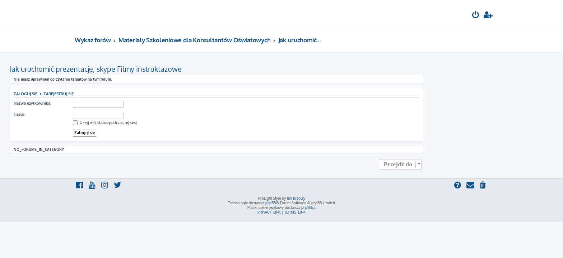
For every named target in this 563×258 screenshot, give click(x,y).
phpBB (270, 203)
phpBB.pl (308, 207)
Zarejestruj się (123, 93)
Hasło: (84, 114)
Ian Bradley (296, 198)
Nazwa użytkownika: (97, 103)
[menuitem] (476, 15)
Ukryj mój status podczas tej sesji (170, 122)
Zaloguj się (90, 93)
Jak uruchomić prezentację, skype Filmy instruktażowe (161, 68)
